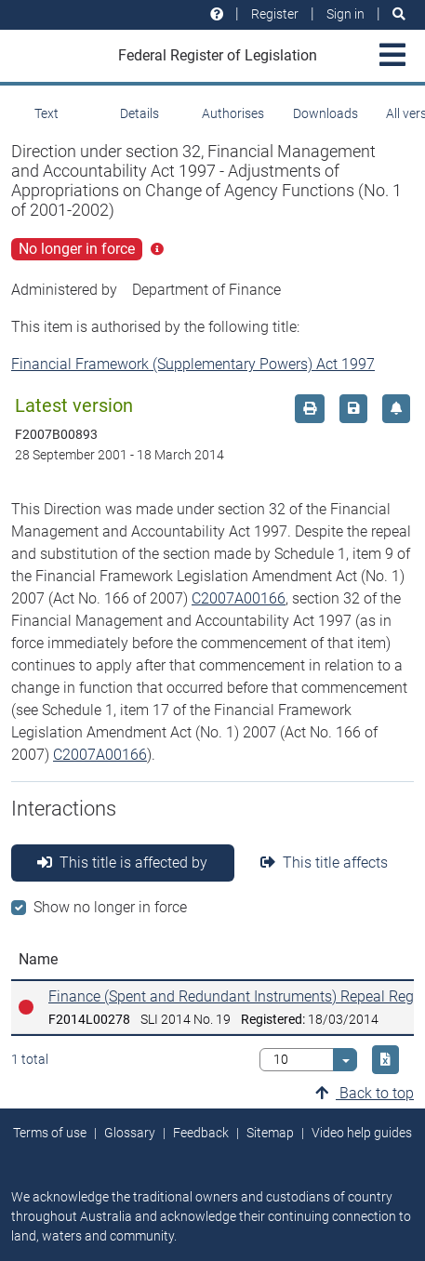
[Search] (399, 14)
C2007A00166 (239, 598)
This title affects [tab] (324, 862)
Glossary (129, 1132)
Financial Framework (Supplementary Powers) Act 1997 (193, 364)
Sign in (345, 14)
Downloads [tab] (325, 113)
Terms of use (49, 1132)
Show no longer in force (110, 907)
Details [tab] (139, 113)
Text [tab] (46, 113)
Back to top (364, 1093)
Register (275, 14)
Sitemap (270, 1132)
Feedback (201, 1132)
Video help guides (362, 1132)
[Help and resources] (217, 14)
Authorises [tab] (233, 113)
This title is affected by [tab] (122, 862)
